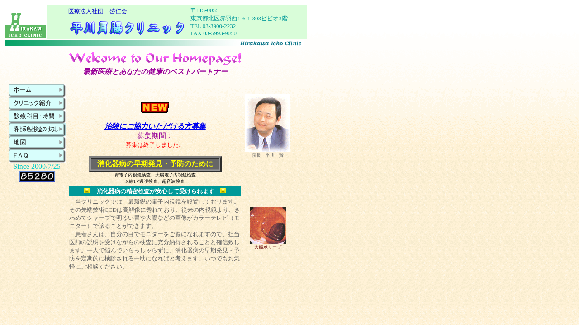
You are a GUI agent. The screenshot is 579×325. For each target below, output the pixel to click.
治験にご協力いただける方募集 (155, 126)
